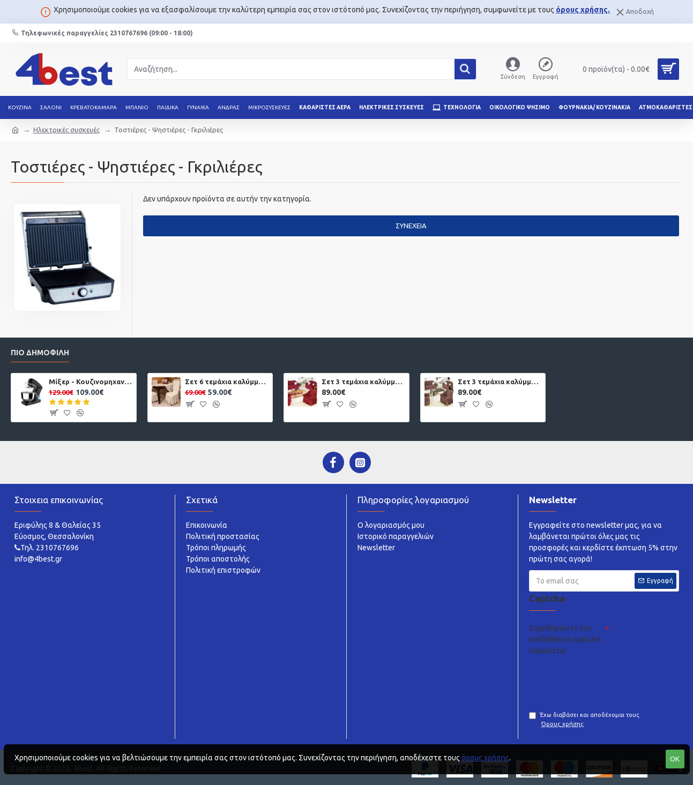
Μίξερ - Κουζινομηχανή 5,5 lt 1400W (90, 381)
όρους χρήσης (485, 757)
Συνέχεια (411, 225)
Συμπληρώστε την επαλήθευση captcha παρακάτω (564, 639)
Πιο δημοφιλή (40, 352)
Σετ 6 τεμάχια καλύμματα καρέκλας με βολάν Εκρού (227, 381)
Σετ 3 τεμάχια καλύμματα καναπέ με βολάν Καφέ (499, 381)
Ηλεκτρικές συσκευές (66, 129)
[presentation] (610, 680)
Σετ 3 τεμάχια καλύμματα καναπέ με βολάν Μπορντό (363, 381)
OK (675, 758)
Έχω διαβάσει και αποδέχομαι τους (584, 720)
